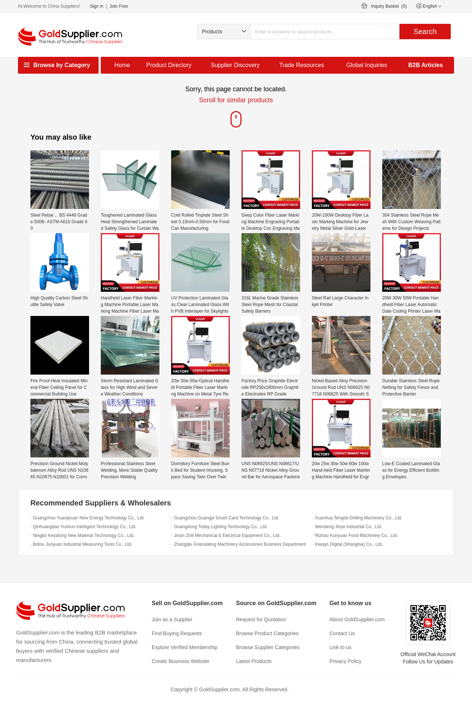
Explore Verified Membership (184, 647)
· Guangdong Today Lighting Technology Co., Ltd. (220, 526)
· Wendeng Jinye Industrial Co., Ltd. (347, 526)
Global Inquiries (366, 65)
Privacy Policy (345, 661)
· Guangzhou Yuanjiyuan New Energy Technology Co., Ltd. (87, 517)
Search (424, 31)
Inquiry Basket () (389, 6)
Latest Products (254, 661)
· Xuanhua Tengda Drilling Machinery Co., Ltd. (357, 517)
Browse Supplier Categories (268, 647)
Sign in (96, 6)
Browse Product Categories (267, 633)
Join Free (119, 6)
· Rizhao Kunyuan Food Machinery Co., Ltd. (355, 535)
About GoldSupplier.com (357, 619)
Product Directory (169, 65)
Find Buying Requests (177, 633)
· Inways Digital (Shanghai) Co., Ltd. (348, 544)
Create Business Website (180, 661)
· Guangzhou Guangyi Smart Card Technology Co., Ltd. (225, 517)
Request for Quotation (261, 619)
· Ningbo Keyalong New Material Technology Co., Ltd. (82, 535)
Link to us (340, 647)
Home (122, 65)
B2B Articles (425, 65)
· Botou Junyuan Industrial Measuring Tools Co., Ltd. (81, 544)
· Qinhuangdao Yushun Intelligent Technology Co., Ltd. (83, 526)
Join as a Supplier (172, 619)
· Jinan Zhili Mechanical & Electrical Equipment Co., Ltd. (226, 535)
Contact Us (342, 633)
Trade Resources (301, 65)
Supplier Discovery (235, 65)
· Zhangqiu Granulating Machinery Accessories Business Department (239, 544)
